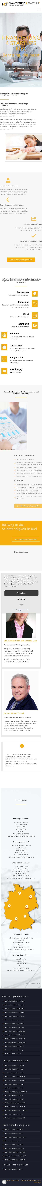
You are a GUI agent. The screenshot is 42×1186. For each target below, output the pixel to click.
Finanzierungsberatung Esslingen (14, 1005)
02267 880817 (23, 855)
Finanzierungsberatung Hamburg (14, 1129)
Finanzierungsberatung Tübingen (14, 1050)
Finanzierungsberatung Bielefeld (14, 1065)
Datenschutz (15, 1180)
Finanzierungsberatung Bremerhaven (16, 1137)
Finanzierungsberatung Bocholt (14, 1069)
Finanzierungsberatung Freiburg (14, 1008)
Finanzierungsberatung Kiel (13, 1141)
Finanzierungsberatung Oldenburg (15, 1159)
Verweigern (21, 599)
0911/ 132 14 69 (23, 968)
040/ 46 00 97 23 (23, 834)
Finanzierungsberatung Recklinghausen (16, 1110)
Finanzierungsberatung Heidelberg (15, 1012)
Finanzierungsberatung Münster (14, 1099)
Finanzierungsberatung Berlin (13, 1169)
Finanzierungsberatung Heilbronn (14, 1016)
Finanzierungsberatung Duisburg (14, 1084)
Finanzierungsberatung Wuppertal (15, 1118)
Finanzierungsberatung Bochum (14, 1073)
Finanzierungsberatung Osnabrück (15, 1103)
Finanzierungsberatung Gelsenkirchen (16, 1091)
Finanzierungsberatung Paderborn (15, 1106)
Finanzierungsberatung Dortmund (15, 1076)
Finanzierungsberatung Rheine (14, 1114)
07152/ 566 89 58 (23, 876)
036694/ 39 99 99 (23, 947)
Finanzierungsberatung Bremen (14, 1133)
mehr (21, 605)
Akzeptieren (21, 593)
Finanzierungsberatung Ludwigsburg (15, 1031)
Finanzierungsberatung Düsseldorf (15, 1080)
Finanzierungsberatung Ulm (13, 1054)
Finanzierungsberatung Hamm (14, 1095)
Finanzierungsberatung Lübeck (14, 1144)
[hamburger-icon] (39, 10)
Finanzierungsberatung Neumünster (15, 1152)
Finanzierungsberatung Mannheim (15, 1035)
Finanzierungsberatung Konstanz (14, 1023)
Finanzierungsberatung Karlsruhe (14, 1020)
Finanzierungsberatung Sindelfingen (15, 1042)
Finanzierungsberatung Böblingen (14, 1001)
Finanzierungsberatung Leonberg (14, 1027)
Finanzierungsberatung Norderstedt (15, 1156)
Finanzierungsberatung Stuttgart (14, 1046)
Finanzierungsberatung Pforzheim (15, 1038)
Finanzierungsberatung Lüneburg (14, 1148)
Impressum (6, 1180)
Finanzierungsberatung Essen (13, 1088)
